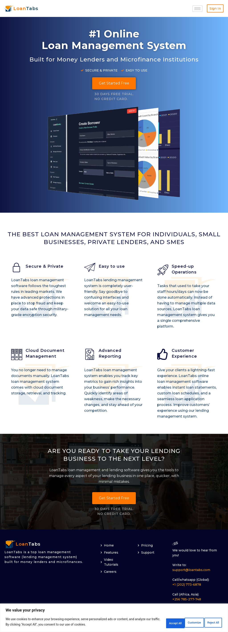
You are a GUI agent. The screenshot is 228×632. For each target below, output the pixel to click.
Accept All (209, 623)
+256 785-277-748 (186, 600)
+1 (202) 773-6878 (186, 585)
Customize (151, 623)
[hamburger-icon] (197, 8)
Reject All (180, 623)
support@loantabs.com (191, 571)
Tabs (25, 8)
